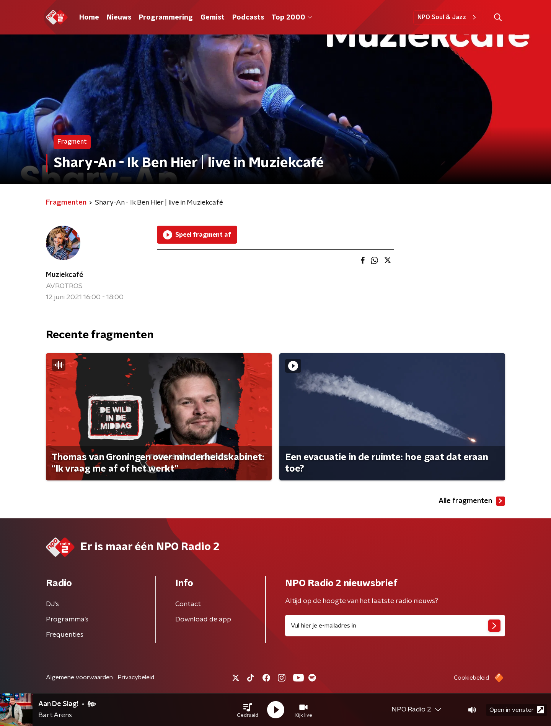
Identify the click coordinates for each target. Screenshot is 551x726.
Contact (188, 604)
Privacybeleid (135, 677)
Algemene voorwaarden (79, 677)
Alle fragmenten (472, 501)
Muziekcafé (64, 275)
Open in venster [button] (516, 709)
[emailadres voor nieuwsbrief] (395, 625)
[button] (247, 710)
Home (89, 17)
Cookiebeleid (471, 678)
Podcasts (248, 17)
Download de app (203, 619)
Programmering (166, 17)
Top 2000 (292, 17)
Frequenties (64, 634)
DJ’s (52, 604)
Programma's (67, 619)
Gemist (213, 17)
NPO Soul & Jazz (447, 17)
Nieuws (119, 17)
